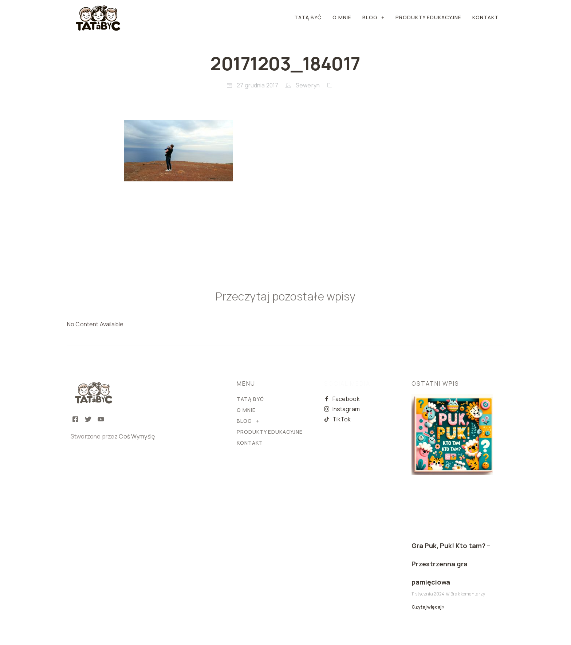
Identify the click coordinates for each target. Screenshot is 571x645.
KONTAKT (485, 17)
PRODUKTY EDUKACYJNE (428, 17)
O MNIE (341, 17)
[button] (373, 17)
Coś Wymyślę (137, 436)
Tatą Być (308, 17)
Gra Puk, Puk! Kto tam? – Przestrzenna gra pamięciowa (451, 563)
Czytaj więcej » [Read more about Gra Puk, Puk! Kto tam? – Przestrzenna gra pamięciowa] (428, 607)
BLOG (373, 17)
